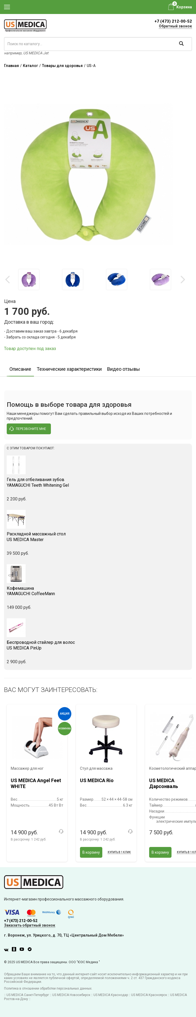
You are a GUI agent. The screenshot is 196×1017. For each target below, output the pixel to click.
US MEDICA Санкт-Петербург (27, 995)
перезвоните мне (27, 428)
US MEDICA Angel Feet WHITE (36, 783)
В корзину (91, 852)
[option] (29, 279)
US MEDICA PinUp (98, 645)
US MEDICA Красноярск (149, 995)
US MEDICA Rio (97, 780)
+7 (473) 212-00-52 (173, 21)
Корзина (184, 7)
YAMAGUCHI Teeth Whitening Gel (98, 482)
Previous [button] (8, 279)
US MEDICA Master (98, 536)
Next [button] (182, 279)
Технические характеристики (69, 369)
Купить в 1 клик (119, 852)
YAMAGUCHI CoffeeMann (98, 591)
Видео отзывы (123, 369)
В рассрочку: (28, 839)
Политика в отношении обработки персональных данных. (48, 988)
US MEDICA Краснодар (110, 995)
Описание (20, 369)
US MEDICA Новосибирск (71, 995)
